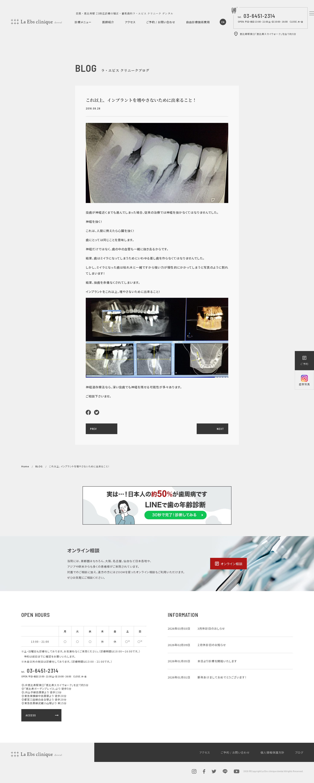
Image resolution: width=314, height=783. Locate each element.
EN (223, 21)
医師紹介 (108, 22)
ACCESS (42, 715)
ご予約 (304, 360)
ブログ (299, 752)
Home (25, 466)
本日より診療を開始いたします (217, 661)
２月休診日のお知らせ (212, 645)
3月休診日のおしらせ (211, 628)
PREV (93, 428)
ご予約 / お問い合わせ (160, 22)
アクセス (130, 22)
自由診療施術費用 (198, 22)
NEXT (220, 428)
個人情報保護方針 (272, 752)
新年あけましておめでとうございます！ (222, 677)
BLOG (39, 466)
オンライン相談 (228, 563)
